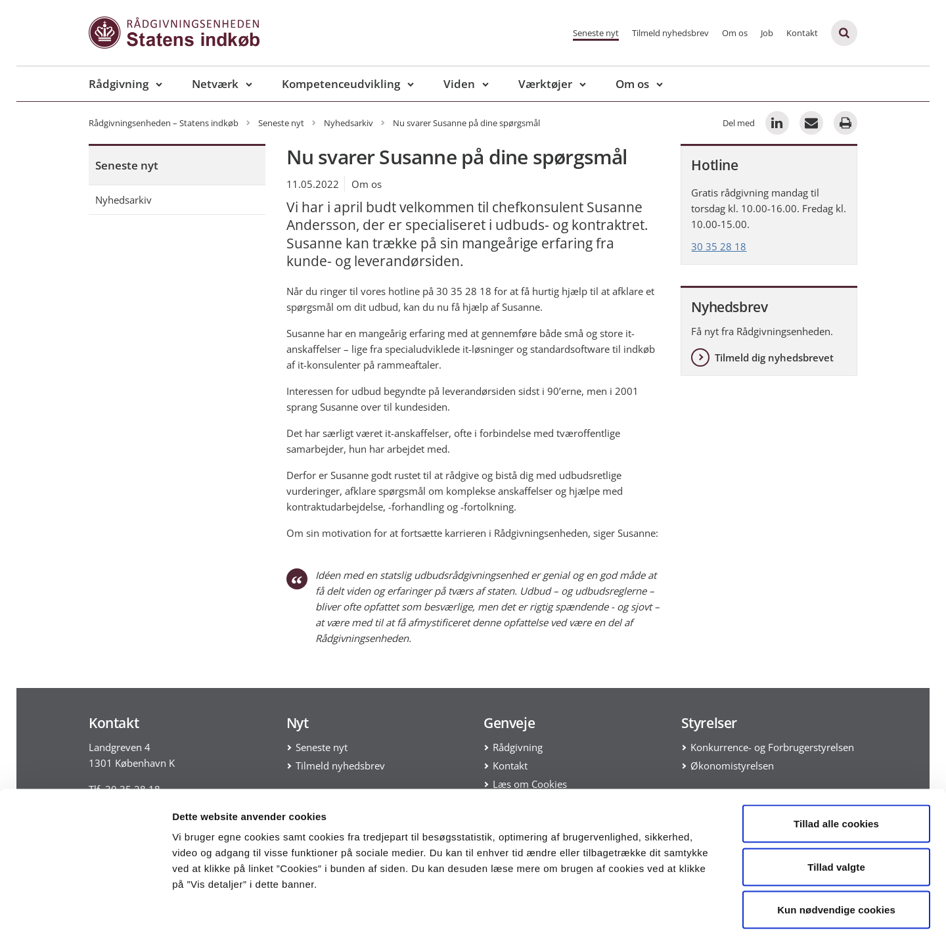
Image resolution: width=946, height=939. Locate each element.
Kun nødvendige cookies (836, 852)
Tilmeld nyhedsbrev (670, 33)
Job (767, 33)
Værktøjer (545, 83)
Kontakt (802, 33)
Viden (459, 83)
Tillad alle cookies (836, 766)
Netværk (215, 83)
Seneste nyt (596, 33)
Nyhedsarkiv (123, 199)
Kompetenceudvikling (341, 83)
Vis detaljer (683, 913)
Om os (735, 33)
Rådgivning (118, 83)
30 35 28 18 (718, 246)
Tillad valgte (836, 809)
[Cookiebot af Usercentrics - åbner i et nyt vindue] (85, 913)
